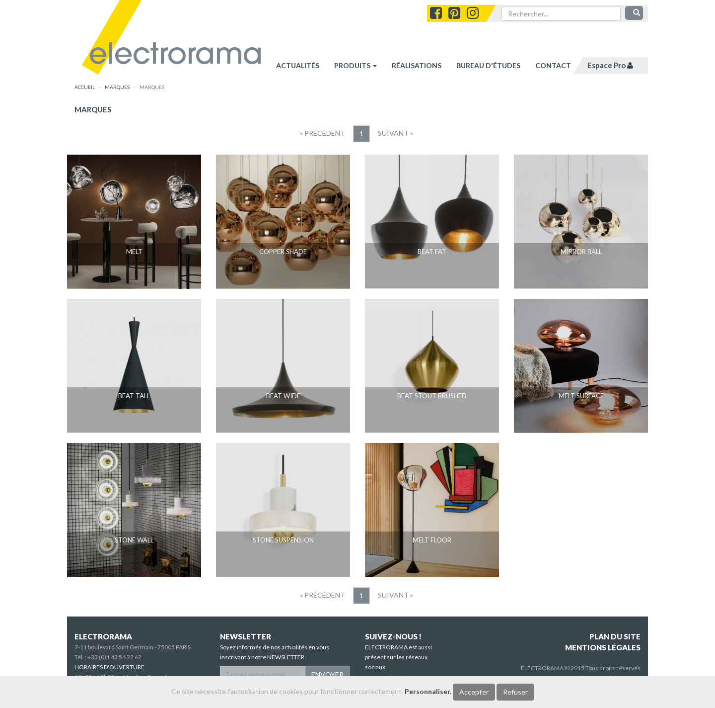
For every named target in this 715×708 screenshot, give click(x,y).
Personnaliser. (428, 691)
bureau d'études (488, 65)
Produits (355, 65)
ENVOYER (327, 674)
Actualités (297, 65)
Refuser (515, 692)
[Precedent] (322, 133)
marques (117, 87)
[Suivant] (395, 133)
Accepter (474, 692)
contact (553, 65)
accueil (84, 87)
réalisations (416, 65)
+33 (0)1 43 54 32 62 (114, 657)
